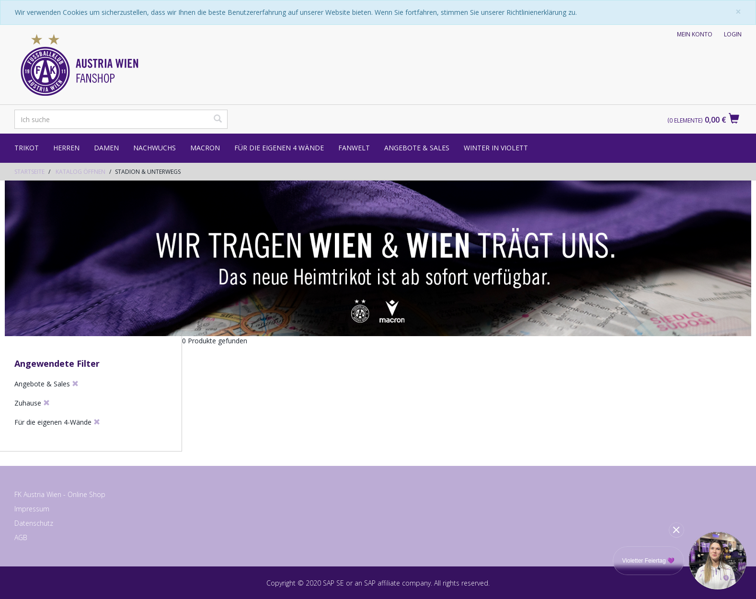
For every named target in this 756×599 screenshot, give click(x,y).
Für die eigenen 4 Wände (279, 147)
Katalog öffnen (80, 172)
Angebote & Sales (416, 147)
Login (733, 34)
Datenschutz (33, 523)
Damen (106, 147)
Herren (66, 147)
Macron (205, 147)
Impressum (31, 508)
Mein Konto (694, 34)
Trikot (26, 147)
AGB (20, 537)
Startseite (29, 172)
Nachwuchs (154, 147)
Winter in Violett (496, 147)
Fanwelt (354, 147)
